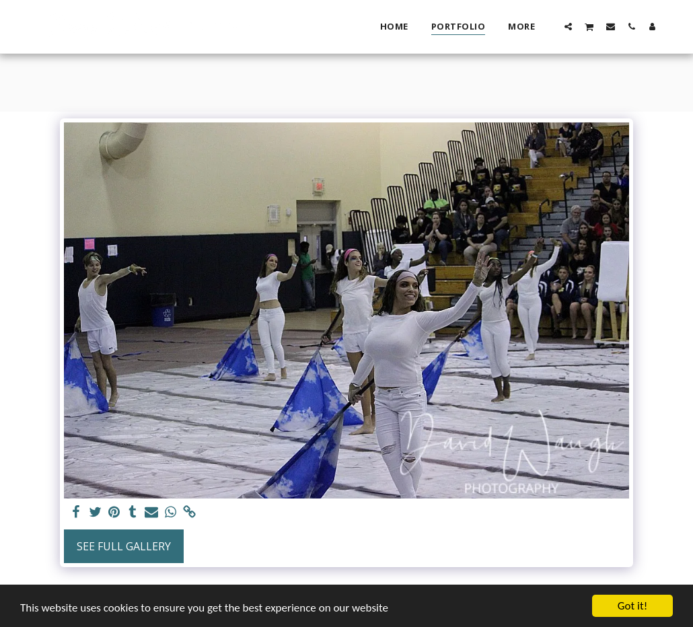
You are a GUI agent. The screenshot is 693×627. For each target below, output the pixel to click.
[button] (568, 26)
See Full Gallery (124, 546)
